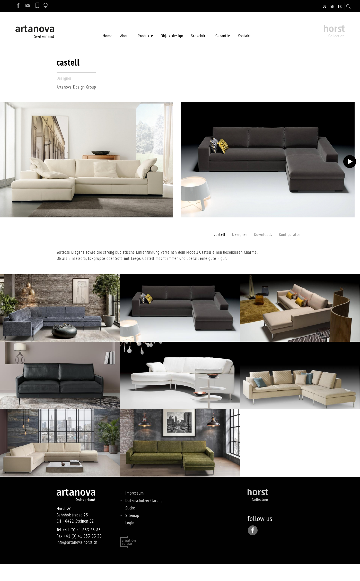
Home (107, 30)
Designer (239, 251)
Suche (130, 524)
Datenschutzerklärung (144, 517)
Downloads (263, 251)
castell (219, 251)
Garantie (222, 30)
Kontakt (244, 30)
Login (129, 539)
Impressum (134, 510)
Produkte (145, 30)
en (332, 6)
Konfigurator (289, 251)
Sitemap (132, 532)
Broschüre (199, 30)
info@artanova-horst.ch (77, 559)
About (125, 30)
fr (340, 6)
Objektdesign (172, 30)
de (325, 6)
